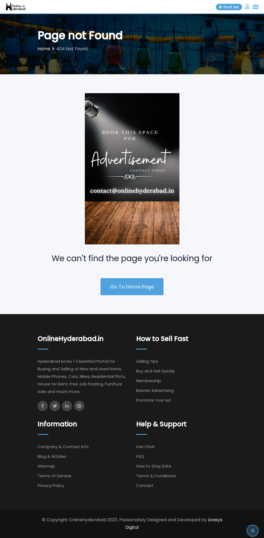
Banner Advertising (155, 390)
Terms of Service (54, 476)
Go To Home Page (132, 286)
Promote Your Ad (153, 400)
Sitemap (46, 466)
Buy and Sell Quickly (155, 371)
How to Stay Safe (153, 466)
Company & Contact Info (63, 446)
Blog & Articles (52, 456)
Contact (144, 485)
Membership (148, 381)
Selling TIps (147, 361)
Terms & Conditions (156, 476)
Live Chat (145, 446)
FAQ (140, 456)
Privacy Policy (51, 485)
